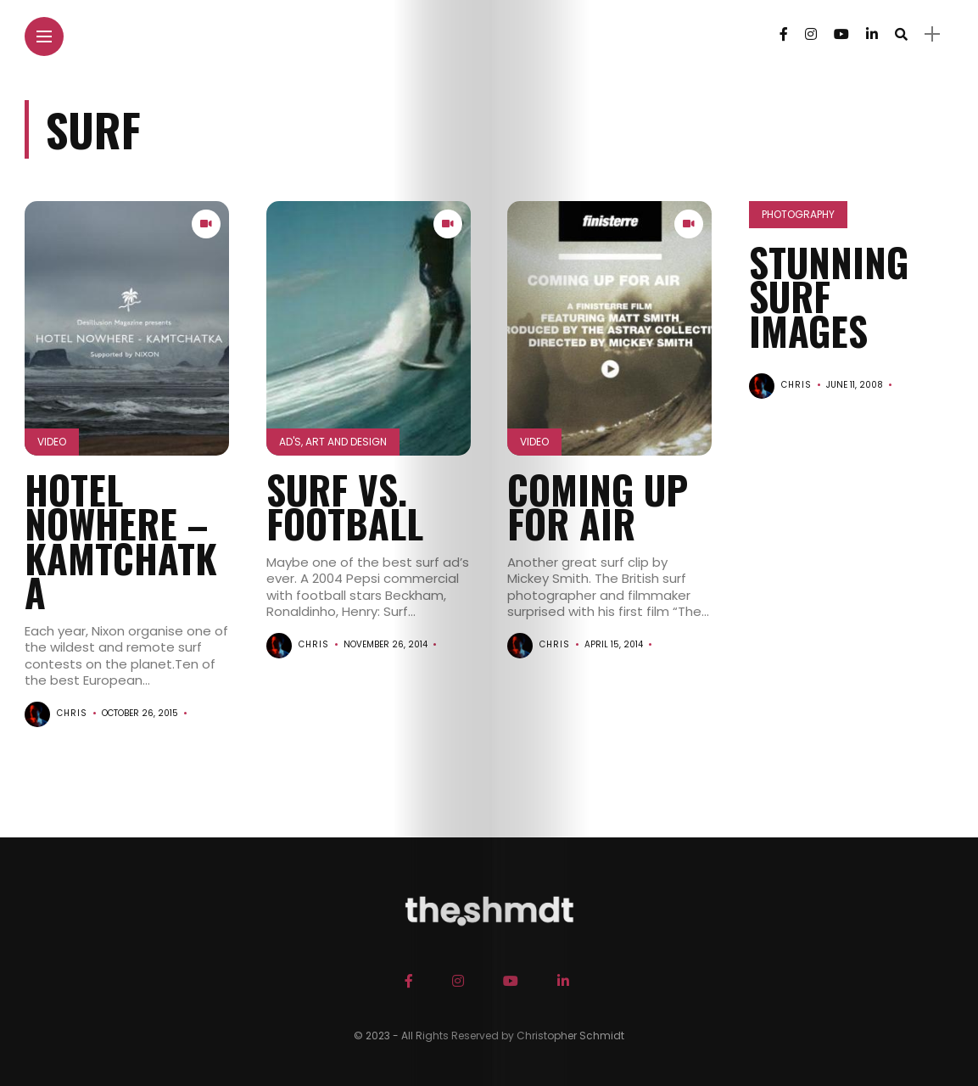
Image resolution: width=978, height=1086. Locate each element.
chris (72, 713)
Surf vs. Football (344, 506)
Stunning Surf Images (828, 296)
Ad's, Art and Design (333, 441)
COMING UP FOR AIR (597, 506)
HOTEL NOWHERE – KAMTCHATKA (121, 541)
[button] (127, 327)
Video (51, 441)
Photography (798, 214)
